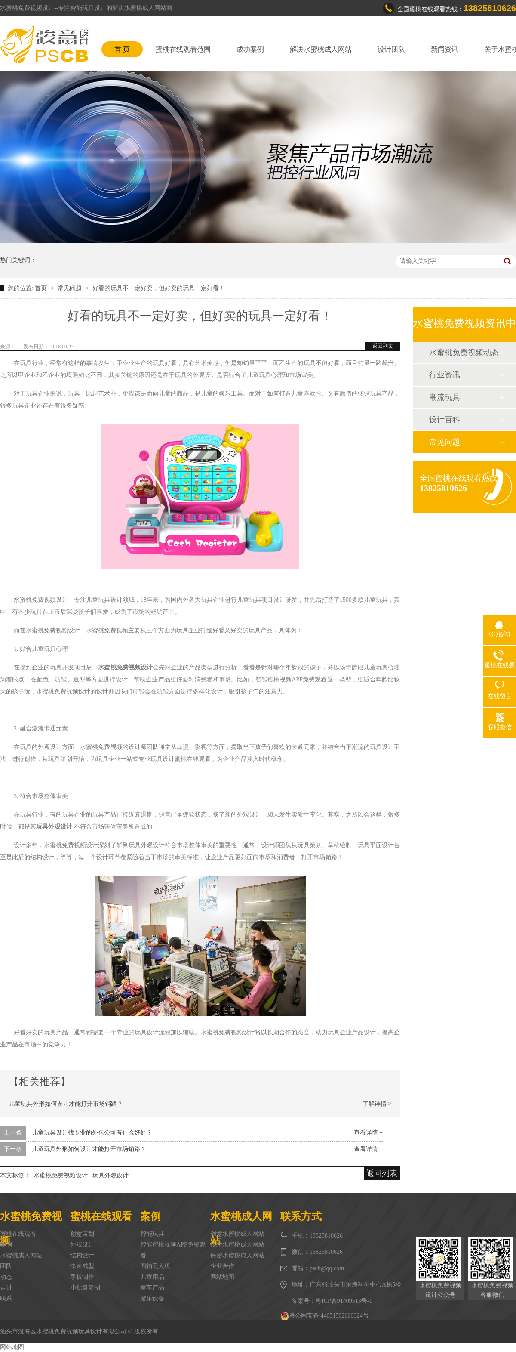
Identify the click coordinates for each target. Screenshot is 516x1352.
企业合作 (222, 1266)
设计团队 (391, 49)
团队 (6, 1266)
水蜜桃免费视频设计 (61, 1175)
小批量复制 (85, 1287)
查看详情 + (368, 1132)
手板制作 (82, 1277)
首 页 (122, 49)
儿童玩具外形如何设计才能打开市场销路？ (89, 1149)
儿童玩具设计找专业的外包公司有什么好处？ (92, 1132)
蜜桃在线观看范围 (183, 49)
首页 (42, 288)
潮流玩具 (444, 397)
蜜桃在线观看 (18, 1234)
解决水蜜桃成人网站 (321, 49)
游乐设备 (152, 1298)
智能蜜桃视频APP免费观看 (173, 1250)
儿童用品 (152, 1277)
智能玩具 (152, 1234)
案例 (6, 1244)
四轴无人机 (155, 1266)
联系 (6, 1298)
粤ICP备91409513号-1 (344, 1301)
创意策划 (82, 1234)
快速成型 (82, 1266)
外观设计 (82, 1244)
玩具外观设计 (110, 1175)
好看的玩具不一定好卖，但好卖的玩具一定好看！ (158, 288)
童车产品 (152, 1287)
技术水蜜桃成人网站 (237, 1244)
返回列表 (382, 346)
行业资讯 (444, 375)
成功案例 (250, 49)
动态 (6, 1277)
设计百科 (444, 419)
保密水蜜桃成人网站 (237, 1255)
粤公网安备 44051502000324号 (324, 1316)
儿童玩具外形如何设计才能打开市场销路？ (66, 1104)
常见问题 (70, 288)
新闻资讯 (444, 49)
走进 (6, 1287)
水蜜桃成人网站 (21, 1255)
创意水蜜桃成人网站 (237, 1234)
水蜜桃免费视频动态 (464, 352)
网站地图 (222, 1277)
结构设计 (82, 1255)
